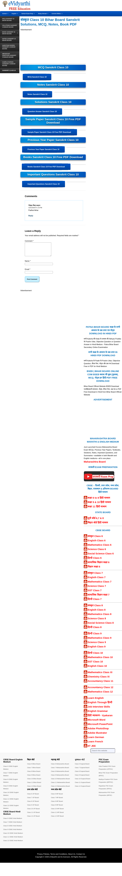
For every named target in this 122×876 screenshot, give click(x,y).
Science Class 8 (97, 621)
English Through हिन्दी (100, 705)
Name (28, 264)
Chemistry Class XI (98, 679)
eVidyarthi (53, 868)
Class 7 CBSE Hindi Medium (13, 824)
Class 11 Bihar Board (34, 785)
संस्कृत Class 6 (95, 538)
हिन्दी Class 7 (94, 601)
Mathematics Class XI (100, 675)
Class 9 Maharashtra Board (60, 777)
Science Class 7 (97, 588)
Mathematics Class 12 (100, 694)
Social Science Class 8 (101, 625)
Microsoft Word (96, 722)
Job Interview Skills (99, 709)
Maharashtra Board (95, 464)
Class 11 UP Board (33, 815)
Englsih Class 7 (97, 580)
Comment (29, 241)
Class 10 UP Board (33, 811)
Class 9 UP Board (33, 807)
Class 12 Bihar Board (34, 789)
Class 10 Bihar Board (34, 781)
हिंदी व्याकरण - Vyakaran (100, 718)
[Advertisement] (53, 46)
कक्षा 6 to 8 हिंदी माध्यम (99, 500)
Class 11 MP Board (57, 815)
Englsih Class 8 (97, 612)
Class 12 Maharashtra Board (60, 789)
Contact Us (80, 865)
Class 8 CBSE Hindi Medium (13, 828)
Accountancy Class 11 (100, 683)
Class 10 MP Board (57, 811)
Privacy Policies (43, 865)
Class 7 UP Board (33, 800)
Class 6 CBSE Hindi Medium (13, 821)
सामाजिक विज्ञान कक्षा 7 (98, 597)
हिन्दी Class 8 (94, 629)
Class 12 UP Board (33, 818)
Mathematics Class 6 (99, 547)
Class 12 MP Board (57, 818)
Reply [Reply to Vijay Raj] (30, 216)
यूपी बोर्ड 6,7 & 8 (96, 520)
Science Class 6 (97, 551)
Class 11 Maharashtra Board (60, 785)
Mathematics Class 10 (100, 659)
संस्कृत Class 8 (95, 608)
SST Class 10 (95, 664)
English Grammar (98, 713)
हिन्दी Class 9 (94, 636)
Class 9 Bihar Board (34, 777)
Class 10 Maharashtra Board (60, 781)
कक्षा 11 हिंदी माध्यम (97, 509)
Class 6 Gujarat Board (82, 766)
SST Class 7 (94, 593)
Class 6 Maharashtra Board (60, 766)
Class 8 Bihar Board (34, 774)
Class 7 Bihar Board (34, 770)
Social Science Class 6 (101, 556)
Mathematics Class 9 (99, 640)
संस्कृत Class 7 (95, 575)
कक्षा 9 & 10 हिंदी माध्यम (99, 504)
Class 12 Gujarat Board (83, 789)
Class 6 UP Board (33, 796)
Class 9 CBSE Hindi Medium (13, 832)
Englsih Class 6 (97, 543)
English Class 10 (97, 668)
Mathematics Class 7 (99, 584)
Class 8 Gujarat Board (82, 774)
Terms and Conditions (58, 865)
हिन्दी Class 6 (94, 560)
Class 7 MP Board (57, 800)
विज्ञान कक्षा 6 (94, 569)
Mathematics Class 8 (99, 616)
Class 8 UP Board (33, 804)
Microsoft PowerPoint (100, 726)
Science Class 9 (97, 644)
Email (27, 272)
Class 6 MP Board (57, 796)
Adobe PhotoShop (98, 731)
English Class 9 (97, 649)
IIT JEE (92, 748)
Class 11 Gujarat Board (83, 785)
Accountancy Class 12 (100, 690)
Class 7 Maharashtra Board (60, 770)
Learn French (95, 744)
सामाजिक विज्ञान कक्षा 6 (98, 565)
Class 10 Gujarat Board (83, 781)
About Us (71, 865)
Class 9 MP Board (57, 807)
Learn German (96, 739)
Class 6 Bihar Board (34, 766)
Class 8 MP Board (57, 804)
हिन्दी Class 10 (95, 655)
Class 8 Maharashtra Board (60, 774)
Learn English (96, 700)
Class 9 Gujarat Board (82, 777)
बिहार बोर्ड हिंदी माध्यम (98, 525)
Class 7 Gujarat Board (82, 770)
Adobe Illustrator (97, 735)
